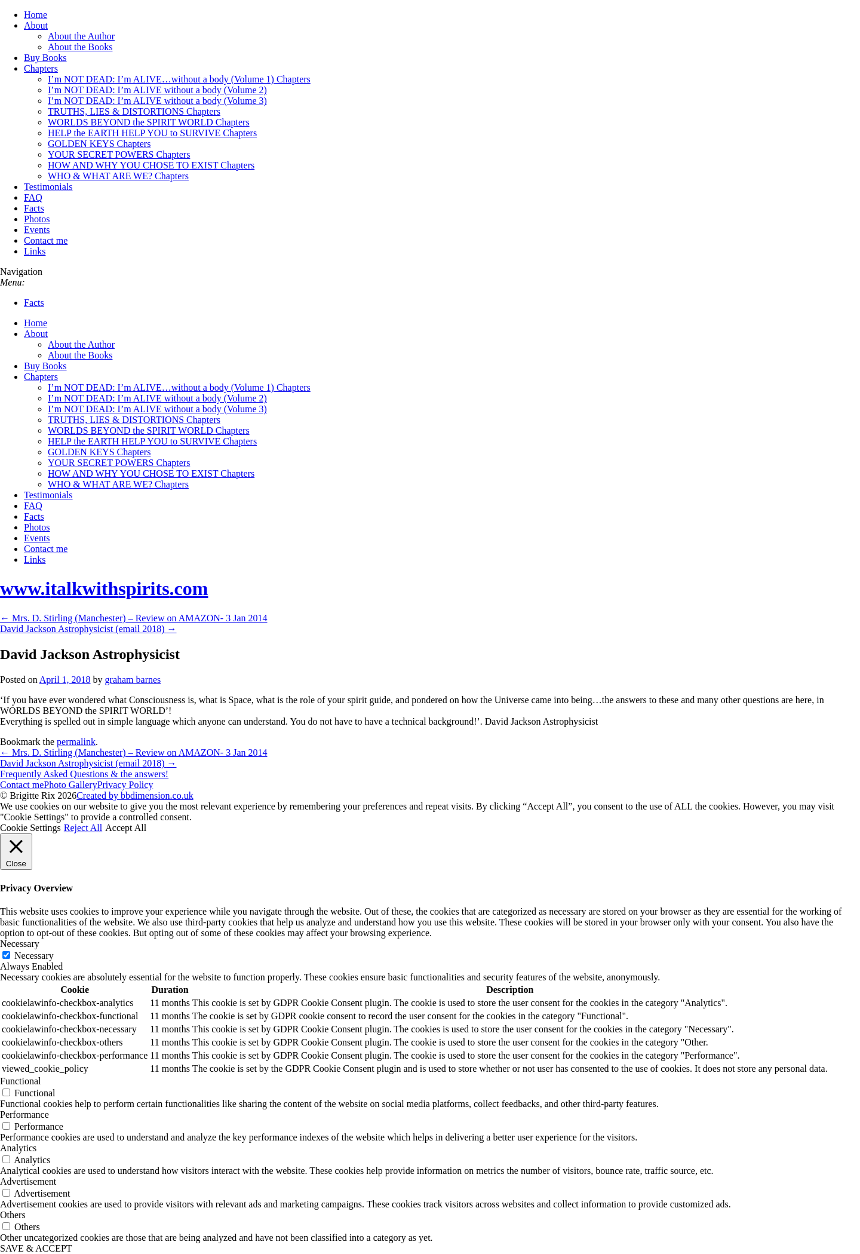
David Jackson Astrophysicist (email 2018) (88, 629)
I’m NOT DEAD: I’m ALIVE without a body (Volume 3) (157, 101)
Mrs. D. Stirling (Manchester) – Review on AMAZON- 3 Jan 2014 (134, 618)
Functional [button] (20, 1081)
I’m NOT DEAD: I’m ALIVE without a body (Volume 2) (157, 90)
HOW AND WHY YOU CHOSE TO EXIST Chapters (151, 165)
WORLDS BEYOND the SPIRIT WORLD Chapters (149, 122)
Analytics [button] (18, 1148)
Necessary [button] (19, 944)
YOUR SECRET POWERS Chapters (119, 154)
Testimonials (48, 187)
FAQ (33, 197)
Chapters (41, 68)
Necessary (34, 956)
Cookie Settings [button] (30, 828)
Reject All (83, 828)
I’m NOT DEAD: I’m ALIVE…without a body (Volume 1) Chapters (179, 79)
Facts (34, 208)
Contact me (45, 240)
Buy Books (45, 58)
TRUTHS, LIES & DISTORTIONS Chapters (134, 111)
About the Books (80, 47)
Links (34, 251)
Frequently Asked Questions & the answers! (84, 774)
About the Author (81, 36)
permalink (76, 742)
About (36, 25)
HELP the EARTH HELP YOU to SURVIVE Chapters (152, 133)
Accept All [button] (125, 828)
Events (37, 230)
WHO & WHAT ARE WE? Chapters (118, 176)
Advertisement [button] (28, 1181)
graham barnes (133, 679)
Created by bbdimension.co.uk (135, 795)
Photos (37, 219)
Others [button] (13, 1215)
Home (35, 15)
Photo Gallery (70, 785)
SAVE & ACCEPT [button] (36, 1248)
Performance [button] (24, 1114)
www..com (104, 588)
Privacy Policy (125, 785)
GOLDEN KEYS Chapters (99, 144)
